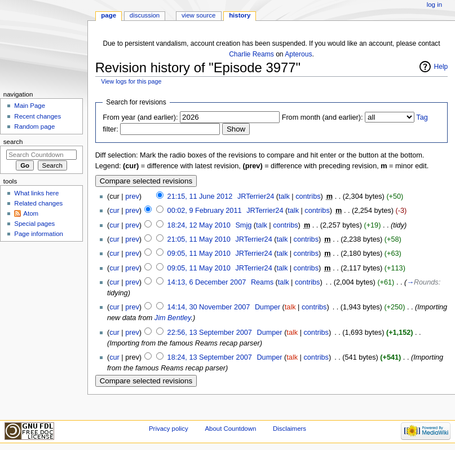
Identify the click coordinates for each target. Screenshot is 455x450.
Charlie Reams (251, 54)
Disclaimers (289, 428)
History (239, 15)
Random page (34, 126)
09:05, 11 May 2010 (199, 253)
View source (198, 15)
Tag (421, 117)
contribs (307, 196)
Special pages (34, 223)
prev (132, 196)
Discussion (145, 15)
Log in (434, 4)
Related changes (38, 203)
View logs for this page (131, 81)
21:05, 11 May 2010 (199, 239)
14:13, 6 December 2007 (206, 282)
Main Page (29, 105)
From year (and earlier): (140, 117)
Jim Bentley (172, 318)
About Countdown (230, 428)
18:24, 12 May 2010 (199, 225)
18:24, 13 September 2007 (209, 357)
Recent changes (37, 116)
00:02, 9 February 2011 (204, 211)
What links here (36, 193)
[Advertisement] (41, 329)
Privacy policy (168, 428)
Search (13, 141)
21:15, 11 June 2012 (200, 196)
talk (284, 196)
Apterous (298, 54)
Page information (38, 233)
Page (108, 15)
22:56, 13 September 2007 (209, 333)
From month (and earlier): (322, 117)
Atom (30, 213)
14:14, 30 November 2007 (208, 307)
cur (114, 211)
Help (441, 67)
